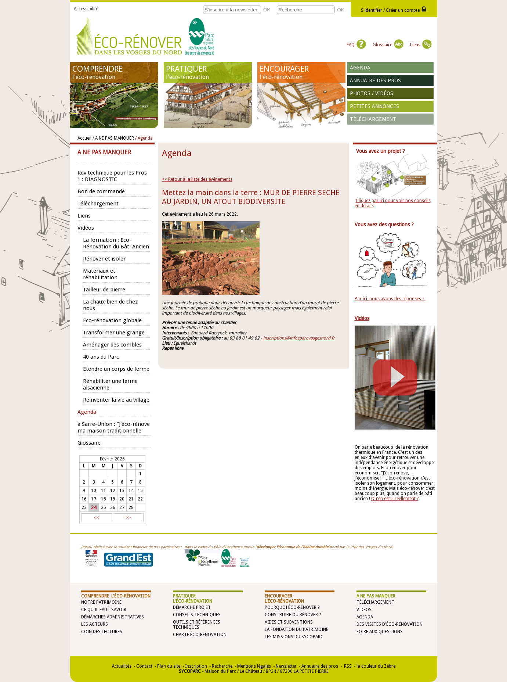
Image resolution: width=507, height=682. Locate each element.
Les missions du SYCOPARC (294, 636)
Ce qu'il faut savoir (103, 609)
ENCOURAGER (301, 72)
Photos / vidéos (371, 93)
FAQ (356, 44)
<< (96, 517)
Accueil (84, 138)
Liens (421, 44)
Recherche (222, 666)
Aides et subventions (289, 622)
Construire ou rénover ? (293, 614)
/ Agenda (144, 138)
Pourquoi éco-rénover (290, 607)
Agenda (360, 68)
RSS (347, 666)
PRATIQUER (208, 72)
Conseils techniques (197, 614)
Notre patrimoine (101, 602)
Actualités (121, 666)
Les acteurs (94, 624)
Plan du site (168, 666)
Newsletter (286, 666)
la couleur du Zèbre (375, 666)
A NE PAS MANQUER (375, 596)
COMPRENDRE (114, 72)
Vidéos (364, 609)
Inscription (196, 666)
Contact (144, 666)
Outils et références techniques (196, 625)
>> (128, 517)
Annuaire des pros (375, 80)
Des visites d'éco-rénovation (389, 624)
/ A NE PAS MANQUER (113, 138)
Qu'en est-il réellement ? (395, 498)
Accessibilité (86, 8)
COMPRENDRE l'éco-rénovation (116, 596)
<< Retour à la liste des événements (197, 179)
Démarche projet (192, 607)
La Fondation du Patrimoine (296, 629)
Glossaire (388, 44)
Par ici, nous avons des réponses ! (390, 298)
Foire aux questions (379, 631)
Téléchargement (373, 119)
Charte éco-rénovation (200, 634)
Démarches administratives (112, 617)
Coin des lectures (101, 631)
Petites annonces (374, 106)
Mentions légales (254, 666)
